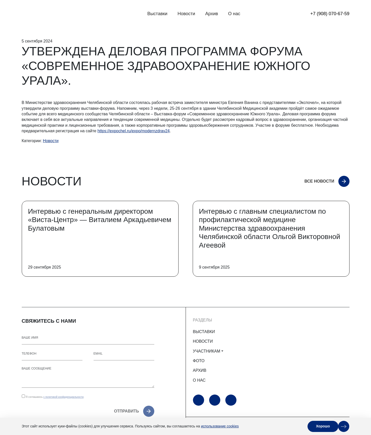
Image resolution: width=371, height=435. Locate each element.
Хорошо (323, 426)
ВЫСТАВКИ (204, 332)
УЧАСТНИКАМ (206, 351)
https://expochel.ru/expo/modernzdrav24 (133, 131)
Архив (211, 13)
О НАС (199, 380)
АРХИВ (199, 370)
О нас (234, 13)
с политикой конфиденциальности (63, 397)
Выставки (157, 13)
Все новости (319, 181)
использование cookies (220, 426)
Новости (186, 13)
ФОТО (199, 361)
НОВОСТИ (203, 341)
